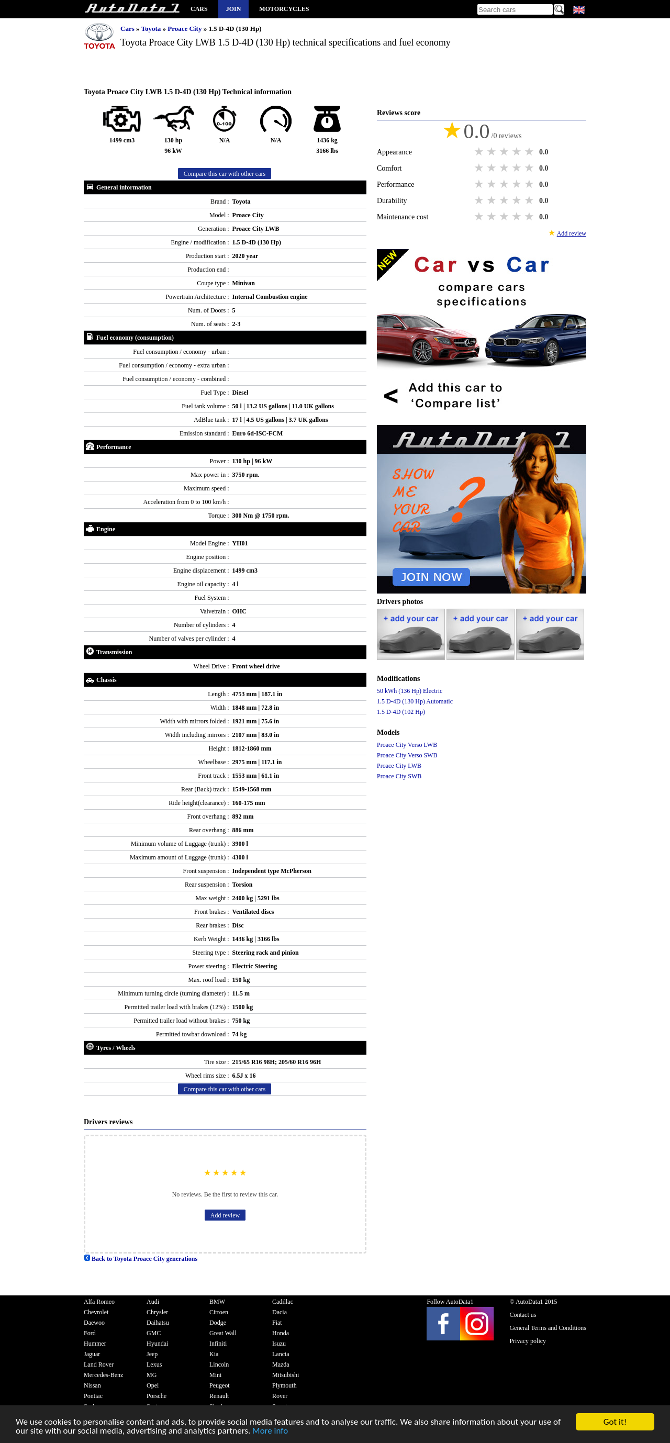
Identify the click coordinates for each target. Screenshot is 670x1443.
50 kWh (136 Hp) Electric (409, 691)
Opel (153, 1385)
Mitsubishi (285, 1375)
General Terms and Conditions (547, 1328)
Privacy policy (527, 1341)
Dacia (279, 1312)
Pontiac (93, 1396)
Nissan (92, 1385)
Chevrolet (96, 1312)
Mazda (280, 1364)
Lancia (280, 1354)
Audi (153, 1301)
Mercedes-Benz (103, 1375)
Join (233, 9)
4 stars (517, 152)
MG (152, 1375)
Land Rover (99, 1364)
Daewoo (94, 1322)
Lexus (154, 1364)
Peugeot (219, 1385)
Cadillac (282, 1301)
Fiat (277, 1322)
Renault (219, 1396)
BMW (217, 1301)
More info (270, 1431)
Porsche (156, 1396)
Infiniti (218, 1343)
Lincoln (219, 1364)
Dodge (217, 1322)
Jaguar (92, 1354)
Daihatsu (158, 1322)
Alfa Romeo (99, 1301)
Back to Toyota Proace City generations (140, 1258)
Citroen (218, 1312)
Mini (215, 1375)
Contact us (522, 1314)
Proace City (185, 28)
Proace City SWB (399, 776)
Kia (213, 1354)
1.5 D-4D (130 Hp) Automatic (415, 701)
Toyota (151, 28)
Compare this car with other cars (224, 173)
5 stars (530, 152)
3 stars (505, 152)
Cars (199, 9)
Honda (280, 1333)
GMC (154, 1333)
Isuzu (279, 1343)
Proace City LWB (399, 765)
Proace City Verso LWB (407, 744)
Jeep (152, 1354)
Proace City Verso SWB (407, 755)
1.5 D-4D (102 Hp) (401, 711)
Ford (90, 1333)
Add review (225, 1215)
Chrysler (157, 1312)
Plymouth (284, 1385)
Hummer (95, 1343)
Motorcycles (284, 9)
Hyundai (157, 1343)
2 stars (492, 152)
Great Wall (223, 1333)
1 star (480, 152)
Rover (279, 1396)
